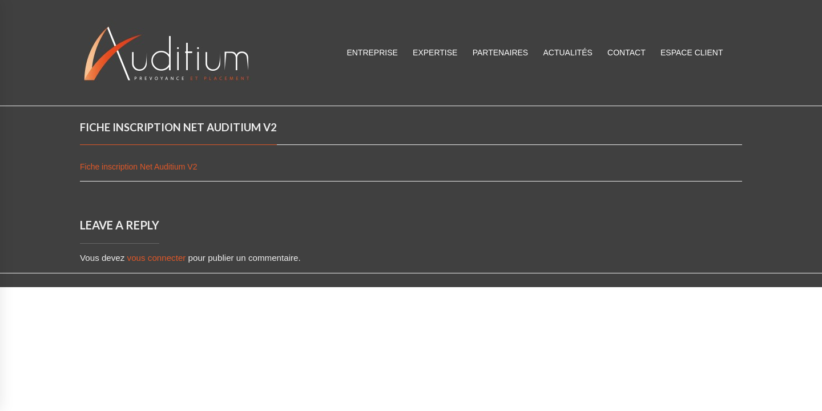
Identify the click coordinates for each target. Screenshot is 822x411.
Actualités (567, 52)
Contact (626, 52)
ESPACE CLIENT (691, 52)
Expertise (435, 52)
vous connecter (156, 258)
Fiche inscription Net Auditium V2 (138, 166)
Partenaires (501, 52)
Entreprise (371, 52)
